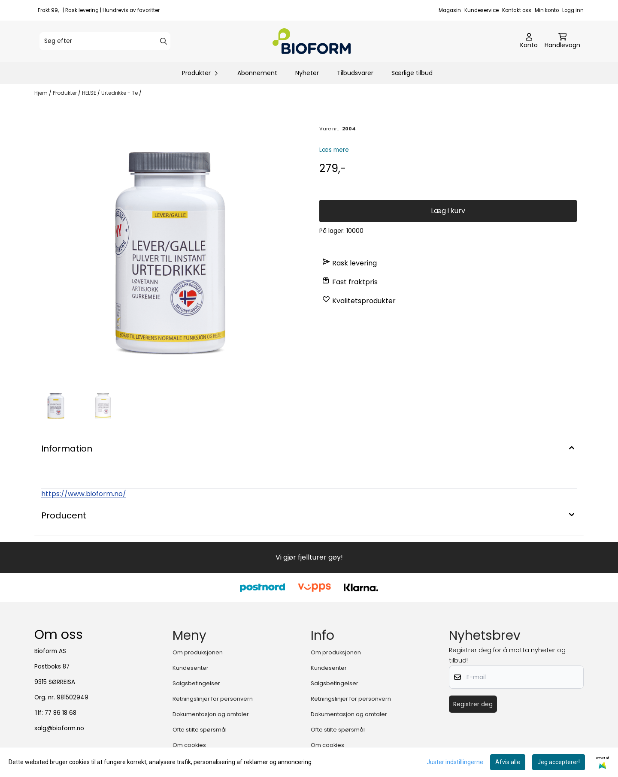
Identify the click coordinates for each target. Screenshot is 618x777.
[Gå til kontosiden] (529, 41)
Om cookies (189, 745)
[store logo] (312, 41)
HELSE (89, 92)
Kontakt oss (516, 10)
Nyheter (307, 73)
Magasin (450, 10)
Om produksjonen (198, 652)
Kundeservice (481, 10)
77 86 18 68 (60, 713)
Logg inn (573, 10)
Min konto (547, 10)
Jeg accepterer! (558, 762)
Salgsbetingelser (196, 683)
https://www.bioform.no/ (83, 494)
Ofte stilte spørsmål (200, 729)
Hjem (41, 92)
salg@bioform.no (59, 728)
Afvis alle (507, 762)
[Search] (163, 41)
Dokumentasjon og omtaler (211, 714)
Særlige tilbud (412, 73)
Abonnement (257, 73)
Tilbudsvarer (355, 73)
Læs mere (334, 150)
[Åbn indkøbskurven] (562, 41)
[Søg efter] (104, 41)
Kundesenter (191, 668)
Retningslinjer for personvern (213, 698)
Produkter (65, 92)
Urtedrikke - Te (120, 92)
